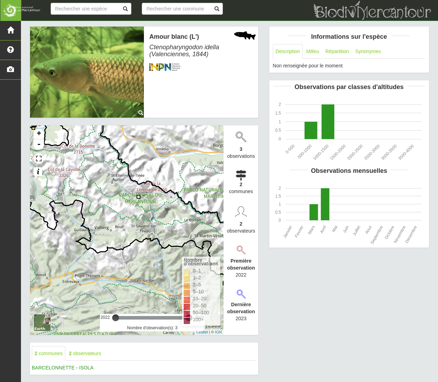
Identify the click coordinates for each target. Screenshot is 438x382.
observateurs (85, 353)
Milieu (312, 51)
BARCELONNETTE (53, 367)
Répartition (337, 51)
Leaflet (202, 332)
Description (288, 51)
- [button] (38, 144)
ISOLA (86, 367)
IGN (218, 332)
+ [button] (39, 134)
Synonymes (368, 51)
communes (49, 353)
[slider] (115, 317)
